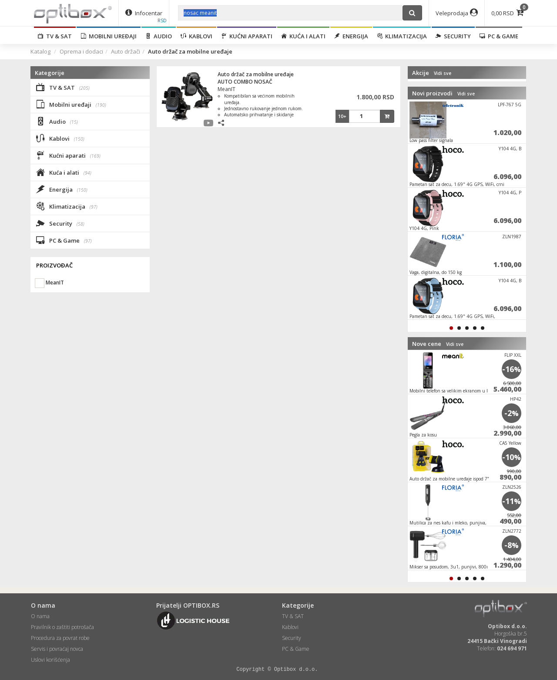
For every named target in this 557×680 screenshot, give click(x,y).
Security (453, 36)
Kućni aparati (246, 36)
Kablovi (196, 36)
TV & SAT (55, 36)
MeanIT (226, 89)
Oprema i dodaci (81, 51)
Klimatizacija (402, 36)
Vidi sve (442, 73)
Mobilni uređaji (109, 36)
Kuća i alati (303, 36)
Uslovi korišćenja (50, 659)
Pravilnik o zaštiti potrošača (62, 627)
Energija (351, 36)
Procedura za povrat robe (60, 638)
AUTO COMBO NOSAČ (245, 81)
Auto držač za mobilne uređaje (256, 74)
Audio (158, 36)
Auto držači (125, 51)
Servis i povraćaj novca (57, 649)
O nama (40, 616)
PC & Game (499, 36)
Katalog (40, 51)
